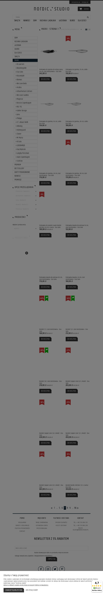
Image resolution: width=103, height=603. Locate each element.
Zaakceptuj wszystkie (13, 590)
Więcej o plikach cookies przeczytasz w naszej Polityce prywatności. (26, 585)
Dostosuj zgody (32, 590)
